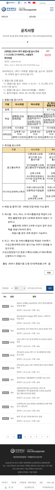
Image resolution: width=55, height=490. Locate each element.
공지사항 (32, 16)
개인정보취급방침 (19, 457)
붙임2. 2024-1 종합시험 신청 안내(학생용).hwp (21, 65)
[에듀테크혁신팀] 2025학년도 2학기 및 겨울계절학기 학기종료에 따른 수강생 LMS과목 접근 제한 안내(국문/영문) (34, 391)
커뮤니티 (4, 16)
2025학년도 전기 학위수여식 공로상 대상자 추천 (34, 329)
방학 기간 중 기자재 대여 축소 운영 (29, 416)
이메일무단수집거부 (35, 457)
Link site (42, 3)
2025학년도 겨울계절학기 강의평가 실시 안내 (33, 378)
